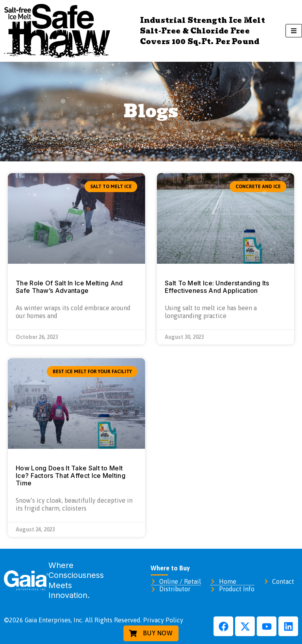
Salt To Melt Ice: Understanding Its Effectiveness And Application (217, 286)
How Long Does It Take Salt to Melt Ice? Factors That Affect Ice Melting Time (70, 475)
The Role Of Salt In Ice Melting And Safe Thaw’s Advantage (69, 286)
